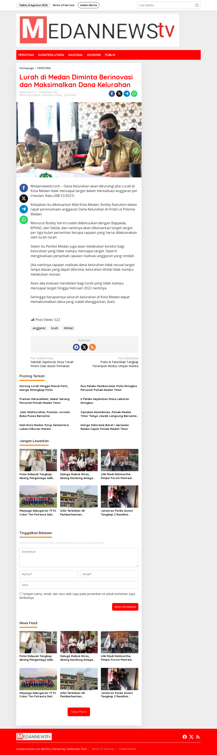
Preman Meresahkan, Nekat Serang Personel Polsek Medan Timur (44, 400)
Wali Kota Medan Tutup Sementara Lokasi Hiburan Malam (44, 426)
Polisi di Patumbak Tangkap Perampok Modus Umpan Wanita (112, 362)
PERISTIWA (25, 95)
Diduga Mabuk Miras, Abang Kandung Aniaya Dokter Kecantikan (76, 476)
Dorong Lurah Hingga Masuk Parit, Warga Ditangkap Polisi (43, 387)
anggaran (39, 328)
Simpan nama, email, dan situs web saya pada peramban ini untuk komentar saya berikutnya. (77, 596)
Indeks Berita (127, 749)
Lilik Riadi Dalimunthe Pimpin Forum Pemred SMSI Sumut (116, 476)
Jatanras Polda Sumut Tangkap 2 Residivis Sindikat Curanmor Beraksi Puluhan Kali (117, 512)
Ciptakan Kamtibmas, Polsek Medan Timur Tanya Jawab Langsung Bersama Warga (108, 414)
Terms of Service (103, 749)
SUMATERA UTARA (52, 95)
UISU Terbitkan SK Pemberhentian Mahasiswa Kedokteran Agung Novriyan (76, 512)
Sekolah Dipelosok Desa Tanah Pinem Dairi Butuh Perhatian (56, 362)
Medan (68, 328)
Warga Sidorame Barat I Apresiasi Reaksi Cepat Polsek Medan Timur (105, 426)
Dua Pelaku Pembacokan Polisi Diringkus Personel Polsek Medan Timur (109, 387)
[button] (197, 5)
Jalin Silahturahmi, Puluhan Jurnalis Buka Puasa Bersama (44, 414)
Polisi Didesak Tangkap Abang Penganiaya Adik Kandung (36, 476)
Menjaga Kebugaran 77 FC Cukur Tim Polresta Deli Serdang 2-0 (37, 512)
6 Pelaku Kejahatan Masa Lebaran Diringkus (105, 400)
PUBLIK (37, 95)
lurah (54, 328)
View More (79, 712)
